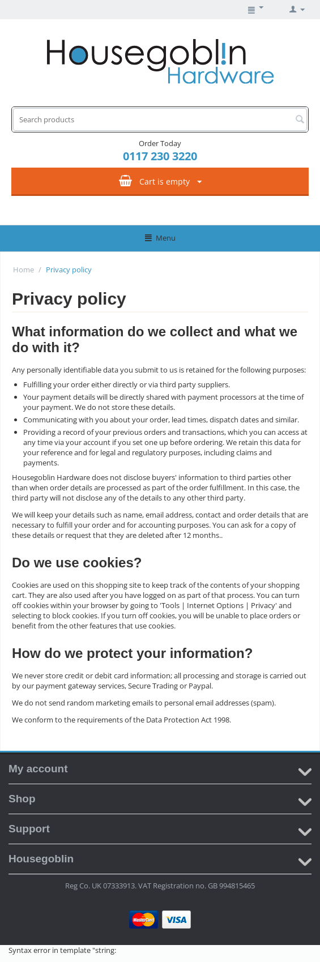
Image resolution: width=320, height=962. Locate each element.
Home (23, 269)
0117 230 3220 (160, 156)
